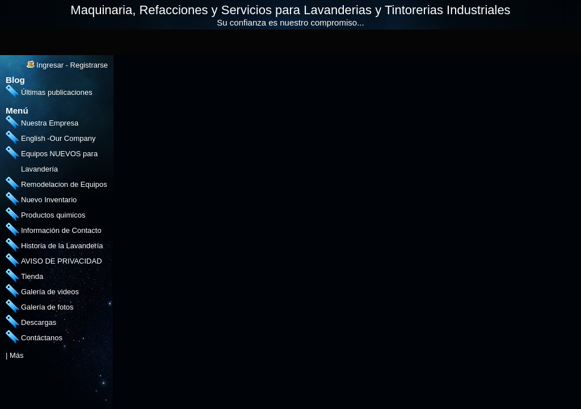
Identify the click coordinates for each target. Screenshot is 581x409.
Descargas (38, 322)
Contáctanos (41, 337)
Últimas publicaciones (56, 92)
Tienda (32, 276)
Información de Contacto (61, 230)
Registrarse (89, 65)
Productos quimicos (53, 215)
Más (17, 355)
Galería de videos (50, 291)
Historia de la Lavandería (62, 245)
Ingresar (50, 65)
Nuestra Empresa (49, 123)
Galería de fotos (47, 307)
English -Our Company (58, 138)
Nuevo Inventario (49, 199)
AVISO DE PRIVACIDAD (61, 261)
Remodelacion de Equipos (64, 184)
